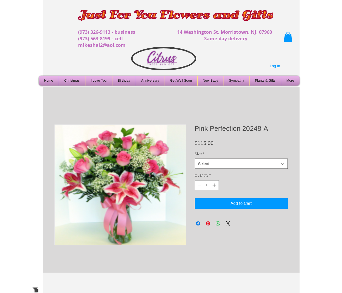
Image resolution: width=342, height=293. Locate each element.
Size (199, 154)
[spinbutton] (206, 185)
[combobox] (241, 164)
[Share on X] (228, 223)
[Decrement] (199, 185)
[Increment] (214, 185)
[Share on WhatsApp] (218, 223)
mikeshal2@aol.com (102, 45)
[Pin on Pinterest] (208, 223)
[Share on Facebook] (198, 223)
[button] (288, 37)
